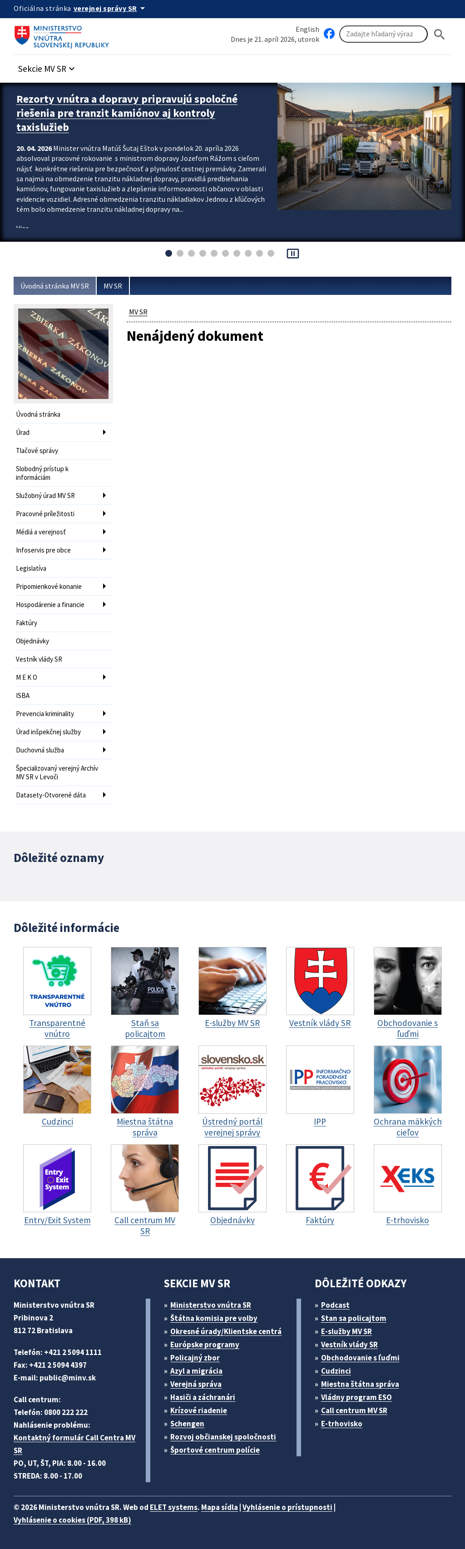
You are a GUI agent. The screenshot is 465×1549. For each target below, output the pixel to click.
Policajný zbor (195, 1358)
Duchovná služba (40, 750)
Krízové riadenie (198, 1410)
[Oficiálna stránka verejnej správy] (111, 8)
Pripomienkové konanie (49, 586)
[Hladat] (439, 34)
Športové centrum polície (215, 1450)
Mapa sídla (219, 1507)
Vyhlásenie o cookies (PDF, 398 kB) (72, 1520)
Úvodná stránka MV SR (54, 285)
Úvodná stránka (38, 414)
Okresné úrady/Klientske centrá (226, 1331)
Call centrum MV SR (354, 1410)
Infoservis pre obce (43, 550)
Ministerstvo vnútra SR (210, 1305)
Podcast (335, 1305)
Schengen (187, 1424)
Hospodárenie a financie (50, 604)
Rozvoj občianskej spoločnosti (223, 1437)
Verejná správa (196, 1384)
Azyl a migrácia (196, 1371)
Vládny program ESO (356, 1397)
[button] (47, 66)
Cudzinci (336, 1371)
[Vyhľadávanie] (383, 34)
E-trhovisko (341, 1424)
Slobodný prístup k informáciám (42, 473)
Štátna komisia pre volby (213, 1318)
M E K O (26, 677)
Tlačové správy (37, 450)
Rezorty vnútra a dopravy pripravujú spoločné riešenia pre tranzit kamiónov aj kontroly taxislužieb (126, 113)
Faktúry (26, 622)
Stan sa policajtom (353, 1318)
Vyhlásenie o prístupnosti (287, 1507)
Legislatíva (31, 568)
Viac (22, 228)
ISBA (23, 695)
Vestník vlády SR (39, 659)
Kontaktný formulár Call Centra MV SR (74, 1444)
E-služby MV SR (346, 1331)
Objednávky (32, 641)
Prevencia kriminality (45, 713)
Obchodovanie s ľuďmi (360, 1358)
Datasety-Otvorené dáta (51, 795)
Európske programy (204, 1345)
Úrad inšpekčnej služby (48, 731)
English (307, 29)
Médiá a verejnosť (41, 532)
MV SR (113, 285)
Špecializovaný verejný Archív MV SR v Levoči (57, 772)
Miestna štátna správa (360, 1384)
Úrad (23, 432)
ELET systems (174, 1507)
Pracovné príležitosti (45, 513)
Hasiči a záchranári (202, 1397)
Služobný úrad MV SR (45, 495)
